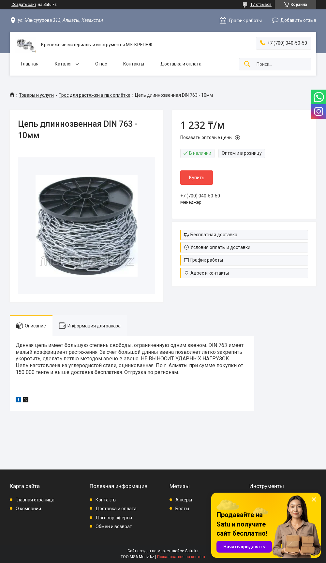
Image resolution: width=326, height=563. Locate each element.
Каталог (63, 63)
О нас (101, 63)
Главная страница (35, 499)
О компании (28, 508)
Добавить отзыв (298, 20)
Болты (182, 508)
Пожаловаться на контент (181, 557)
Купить (196, 177)
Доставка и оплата (180, 63)
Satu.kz (192, 551)
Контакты (133, 63)
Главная (29, 63)
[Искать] (247, 64)
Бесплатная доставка (213, 234)
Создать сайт (23, 4)
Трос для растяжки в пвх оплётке (94, 95)
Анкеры (183, 499)
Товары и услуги (36, 95)
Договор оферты (114, 517)
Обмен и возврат (114, 526)
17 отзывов (261, 4)
